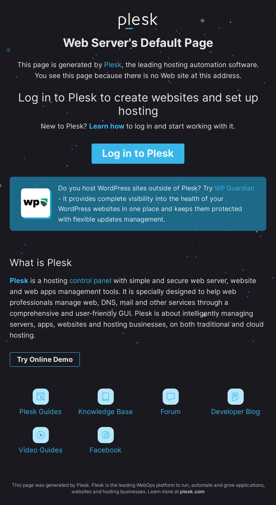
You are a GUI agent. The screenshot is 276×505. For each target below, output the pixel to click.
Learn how (106, 126)
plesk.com (192, 491)
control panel (90, 281)
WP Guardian (234, 188)
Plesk (112, 65)
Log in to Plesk (138, 153)
